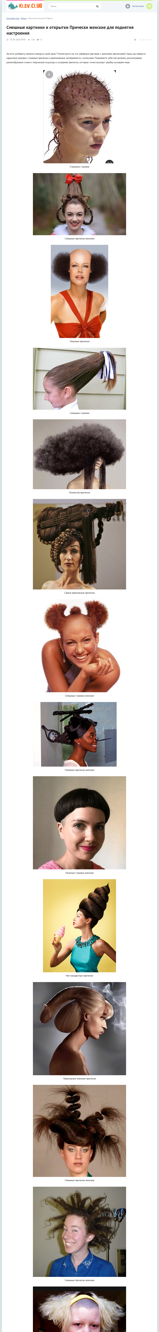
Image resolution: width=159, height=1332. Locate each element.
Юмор (24, 18)
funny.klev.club (13, 18)
